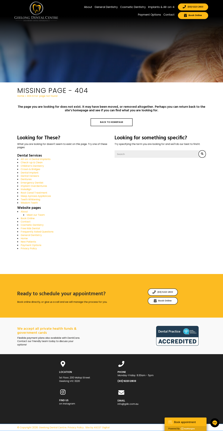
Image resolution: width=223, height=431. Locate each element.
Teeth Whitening (30, 199)
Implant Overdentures (34, 186)
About (24, 211)
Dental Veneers (30, 176)
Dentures (26, 179)
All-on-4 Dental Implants (35, 159)
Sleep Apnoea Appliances (36, 196)
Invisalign (26, 189)
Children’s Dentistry (32, 166)
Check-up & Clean (32, 162)
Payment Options (31, 245)
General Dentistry (31, 235)
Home (20, 96)
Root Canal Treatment (34, 192)
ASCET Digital (101, 427)
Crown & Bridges (30, 169)
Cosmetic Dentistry (32, 225)
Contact (26, 221)
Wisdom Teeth (29, 202)
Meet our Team (36, 215)
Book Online (28, 218)
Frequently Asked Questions (37, 231)
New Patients (28, 241)
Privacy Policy (29, 248)
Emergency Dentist (32, 182)
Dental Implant (29, 172)
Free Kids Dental (30, 228)
